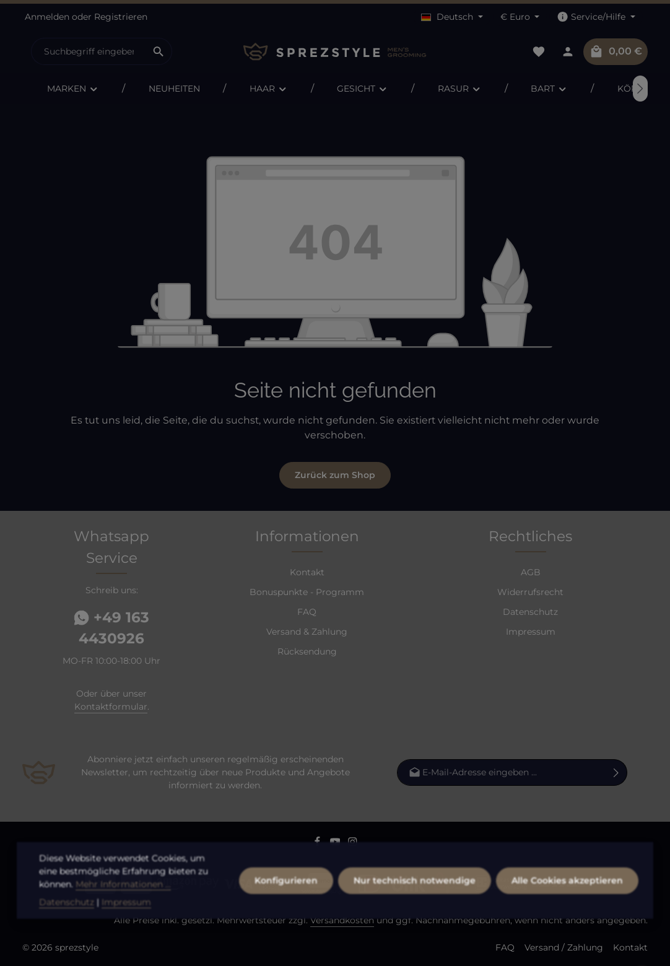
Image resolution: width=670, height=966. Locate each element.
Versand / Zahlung (563, 947)
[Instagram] (352, 843)
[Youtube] (336, 843)
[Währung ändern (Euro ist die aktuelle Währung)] (520, 17)
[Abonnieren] (616, 772)
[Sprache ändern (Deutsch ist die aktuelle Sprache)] (452, 17)
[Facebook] (318, 843)
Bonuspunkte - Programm (307, 592)
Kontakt (307, 572)
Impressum (530, 631)
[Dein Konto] (567, 51)
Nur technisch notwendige (415, 900)
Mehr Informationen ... (123, 904)
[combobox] (88, 51)
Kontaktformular (110, 706)
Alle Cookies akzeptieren (567, 900)
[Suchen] (159, 51)
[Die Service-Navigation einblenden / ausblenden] (596, 17)
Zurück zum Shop (335, 475)
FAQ (306, 611)
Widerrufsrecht (530, 592)
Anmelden (47, 16)
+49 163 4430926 (111, 628)
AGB (531, 572)
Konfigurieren (286, 900)
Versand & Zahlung (306, 631)
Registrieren (120, 16)
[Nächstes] (640, 89)
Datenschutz (530, 611)
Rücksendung (307, 651)
